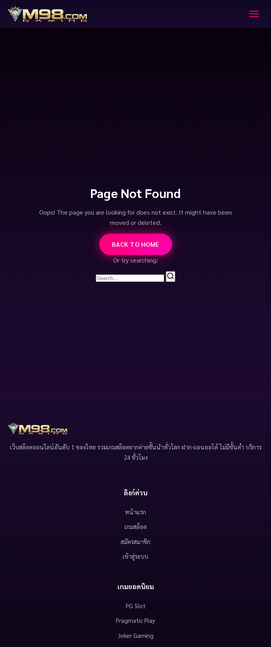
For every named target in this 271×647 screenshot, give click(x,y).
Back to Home (135, 244)
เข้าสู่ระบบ (135, 556)
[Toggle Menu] (254, 14)
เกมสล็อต (136, 527)
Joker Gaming (136, 635)
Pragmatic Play (135, 620)
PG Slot (136, 606)
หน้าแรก (135, 512)
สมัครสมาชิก (135, 542)
